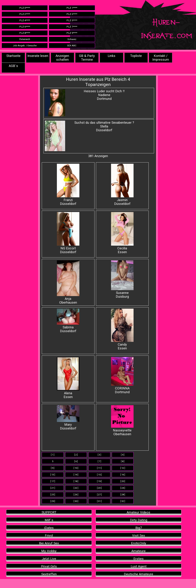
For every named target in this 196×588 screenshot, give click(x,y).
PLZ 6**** (24, 26)
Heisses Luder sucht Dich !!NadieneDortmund (104, 95)
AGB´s (13, 66)
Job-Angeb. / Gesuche (25, 45)
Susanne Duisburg (122, 279)
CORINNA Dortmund (122, 375)
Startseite (13, 56)
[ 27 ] (99, 494)
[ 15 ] (99, 474)
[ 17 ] (52, 481)
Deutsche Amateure (138, 574)
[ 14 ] (76, 474)
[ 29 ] (52, 501)
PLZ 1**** (72, 7)
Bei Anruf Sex (49, 543)
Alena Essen (68, 378)
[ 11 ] (99, 468)
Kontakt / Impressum (160, 57)
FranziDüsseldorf (68, 185)
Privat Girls (49, 566)
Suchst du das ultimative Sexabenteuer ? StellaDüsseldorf (104, 126)
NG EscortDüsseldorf (68, 233)
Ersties (138, 559)
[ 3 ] (99, 454)
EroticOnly (138, 543)
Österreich (24, 39)
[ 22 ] (76, 488)
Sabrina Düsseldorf (68, 321)
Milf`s (49, 520)
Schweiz (71, 39)
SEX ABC (71, 45)
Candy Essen (122, 329)
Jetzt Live (49, 559)
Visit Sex (138, 535)
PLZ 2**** (24, 14)
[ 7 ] (99, 461)
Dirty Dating (138, 520)
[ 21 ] (52, 488)
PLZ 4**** (24, 20)
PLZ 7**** (72, 26)
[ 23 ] (99, 488)
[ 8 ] (122, 461)
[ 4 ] (122, 454)
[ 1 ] (52, 454)
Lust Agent (139, 566)
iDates (49, 528)
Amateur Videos (138, 512)
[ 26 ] (76, 494)
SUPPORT (49, 512)
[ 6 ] (76, 461)
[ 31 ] (99, 501)
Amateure (138, 551)
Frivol (49, 535)
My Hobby (49, 551)
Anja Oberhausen (68, 282)
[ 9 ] (52, 468)
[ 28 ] (122, 494)
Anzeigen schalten (62, 57)
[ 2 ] (76, 454)
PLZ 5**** (72, 20)
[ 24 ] (122, 488)
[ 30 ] (76, 501)
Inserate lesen (37, 56)
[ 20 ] (122, 481)
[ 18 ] (76, 481)
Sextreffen (49, 574)
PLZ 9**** (72, 33)
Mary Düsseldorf (68, 417)
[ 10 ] (76, 468)
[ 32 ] (122, 501)
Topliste (136, 56)
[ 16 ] (122, 474)
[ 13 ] (52, 474)
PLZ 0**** (24, 7)
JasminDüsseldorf (122, 185)
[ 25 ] (52, 494)
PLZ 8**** (24, 33)
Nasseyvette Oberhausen (122, 420)
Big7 (138, 528)
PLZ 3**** (72, 14)
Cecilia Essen (122, 233)
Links (111, 56)
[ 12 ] (122, 468)
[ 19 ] (99, 481)
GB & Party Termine (87, 57)
